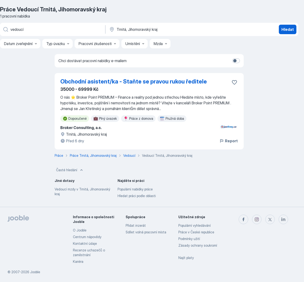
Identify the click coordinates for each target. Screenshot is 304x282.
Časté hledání (70, 170)
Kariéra (78, 261)
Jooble (35, 272)
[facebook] (243, 219)
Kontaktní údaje (85, 243)
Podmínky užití (189, 239)
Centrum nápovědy (87, 237)
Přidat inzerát (136, 225)
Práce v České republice (196, 232)
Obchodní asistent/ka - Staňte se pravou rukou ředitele (133, 81)
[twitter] (270, 219)
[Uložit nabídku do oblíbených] (234, 82)
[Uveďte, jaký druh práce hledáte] (52, 29)
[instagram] (256, 219)
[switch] (236, 60)
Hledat (287, 29)
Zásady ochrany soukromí (197, 245)
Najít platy (186, 258)
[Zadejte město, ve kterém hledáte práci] (158, 29)
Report (228, 141)
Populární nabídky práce (135, 189)
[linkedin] (283, 219)
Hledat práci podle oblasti (137, 196)
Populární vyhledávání (194, 225)
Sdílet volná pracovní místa (146, 232)
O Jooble (79, 230)
